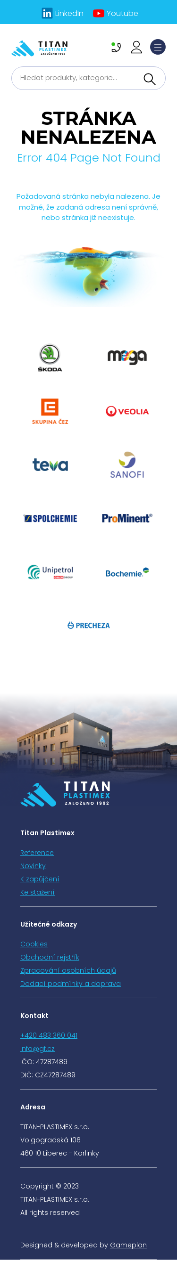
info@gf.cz (37, 1048)
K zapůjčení (39, 879)
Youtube (122, 13)
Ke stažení (37, 892)
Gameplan (128, 1245)
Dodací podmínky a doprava (70, 983)
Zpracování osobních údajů (68, 970)
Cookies (34, 944)
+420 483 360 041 (48, 1035)
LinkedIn (69, 13)
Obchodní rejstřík (49, 957)
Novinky (33, 866)
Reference (37, 852)
